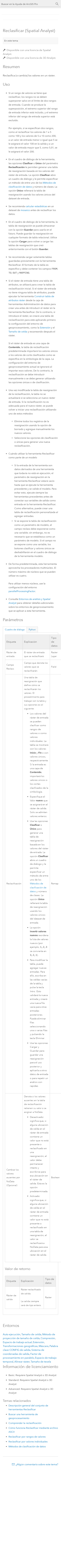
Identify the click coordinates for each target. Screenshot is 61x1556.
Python (32, 629)
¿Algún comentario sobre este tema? (37, 1464)
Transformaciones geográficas (20, 1346)
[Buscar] (57, 4)
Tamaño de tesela (41, 1361)
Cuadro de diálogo (15, 629)
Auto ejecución (11, 1334)
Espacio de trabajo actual (17, 1342)
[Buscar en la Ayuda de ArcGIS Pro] (27, 4)
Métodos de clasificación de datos (38, 887)
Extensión (45, 327)
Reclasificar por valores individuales (28, 1441)
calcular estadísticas (36, 206)
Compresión (48, 1338)
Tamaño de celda (18, 331)
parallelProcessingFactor (22, 591)
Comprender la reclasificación (25, 1423)
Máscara (43, 1346)
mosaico (25, 210)
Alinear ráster (22, 1361)
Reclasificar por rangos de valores (27, 1436)
